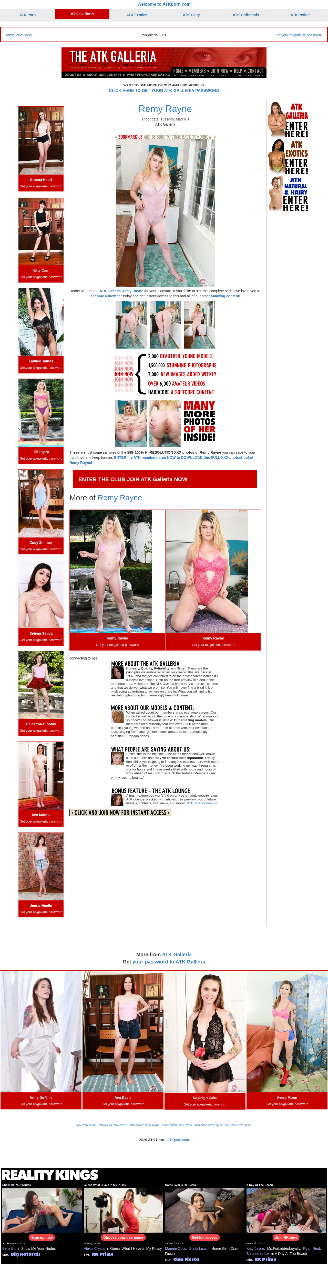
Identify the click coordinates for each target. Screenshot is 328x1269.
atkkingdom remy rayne (144, 1124)
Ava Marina (41, 815)
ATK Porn (27, 15)
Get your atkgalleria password (298, 35)
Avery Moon (287, 1097)
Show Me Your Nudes (16, 1184)
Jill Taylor (41, 452)
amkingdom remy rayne (177, 1124)
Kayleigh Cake (205, 1098)
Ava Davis (123, 1097)
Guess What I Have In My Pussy (105, 1184)
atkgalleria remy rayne (113, 1124)
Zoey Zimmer (41, 543)
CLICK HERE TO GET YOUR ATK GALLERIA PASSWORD (164, 90)
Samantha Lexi (258, 1254)
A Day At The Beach (260, 1184)
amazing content (225, 296)
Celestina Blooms (41, 724)
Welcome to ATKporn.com (164, 4)
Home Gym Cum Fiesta (180, 1184)
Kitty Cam (41, 270)
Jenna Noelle (41, 905)
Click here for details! (201, 803)
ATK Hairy (191, 15)
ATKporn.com (178, 1140)
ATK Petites (301, 15)
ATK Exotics (136, 15)
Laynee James (41, 361)
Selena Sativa (41, 633)
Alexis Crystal (95, 1248)
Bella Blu (9, 1248)
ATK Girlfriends (246, 15)
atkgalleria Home (19, 35)
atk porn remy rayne (238, 1124)
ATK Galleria (82, 14)
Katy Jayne (255, 1248)
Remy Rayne (165, 109)
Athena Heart (41, 180)
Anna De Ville (40, 1097)
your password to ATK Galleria (168, 962)
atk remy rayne (86, 1124)
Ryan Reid (311, 1248)
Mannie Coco (175, 1248)
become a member (106, 296)
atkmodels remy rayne (208, 1124)
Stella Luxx (198, 1248)
